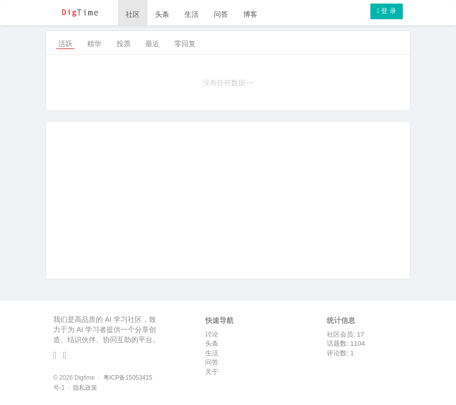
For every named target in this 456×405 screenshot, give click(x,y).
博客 (250, 14)
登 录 (386, 11)
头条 (162, 14)
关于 (211, 372)
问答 (221, 14)
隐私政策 (85, 387)
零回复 (185, 44)
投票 (124, 44)
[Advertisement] (228, 200)
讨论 (211, 334)
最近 (152, 44)
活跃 (65, 44)
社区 (133, 14)
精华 (94, 44)
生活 (191, 14)
